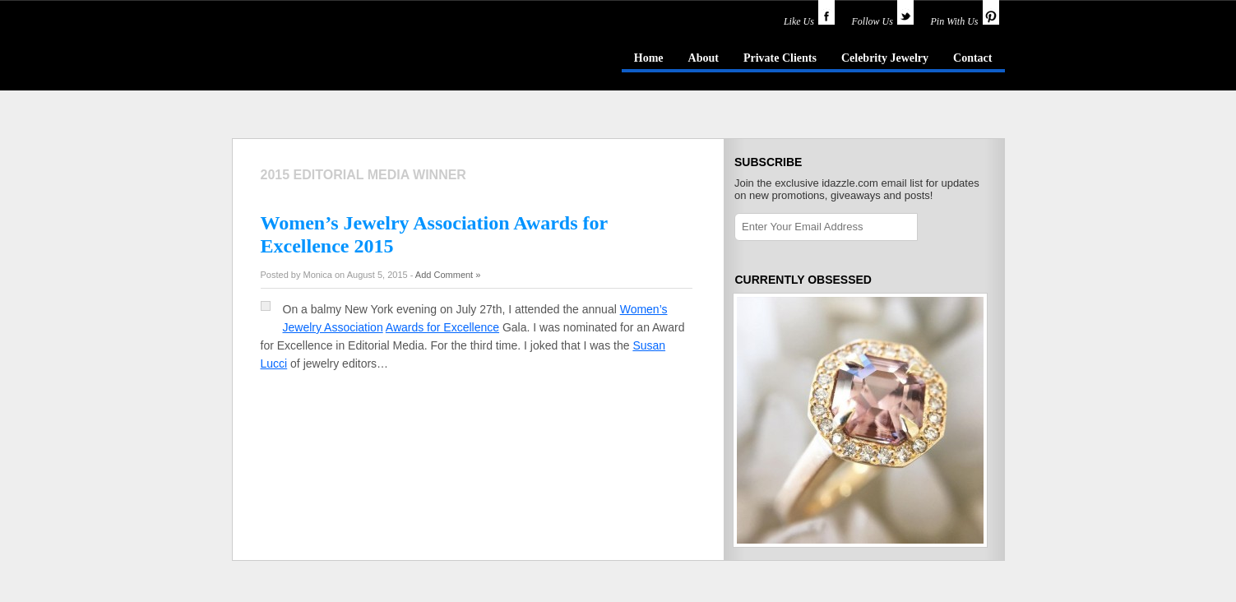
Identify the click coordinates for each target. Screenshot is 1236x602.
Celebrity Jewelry (884, 58)
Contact (972, 58)
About (703, 58)
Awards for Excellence (442, 327)
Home (649, 58)
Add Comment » (447, 275)
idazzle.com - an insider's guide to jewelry (350, 56)
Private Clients (780, 58)
